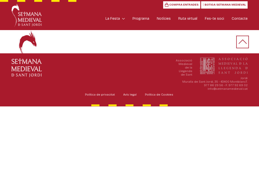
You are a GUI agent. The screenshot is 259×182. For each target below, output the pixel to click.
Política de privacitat (100, 94)
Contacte (240, 18)
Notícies (164, 18)
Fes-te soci (214, 18)
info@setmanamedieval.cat (228, 88)
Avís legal (130, 94)
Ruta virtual (187, 18)
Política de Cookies (159, 94)
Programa (141, 18)
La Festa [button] (115, 18)
